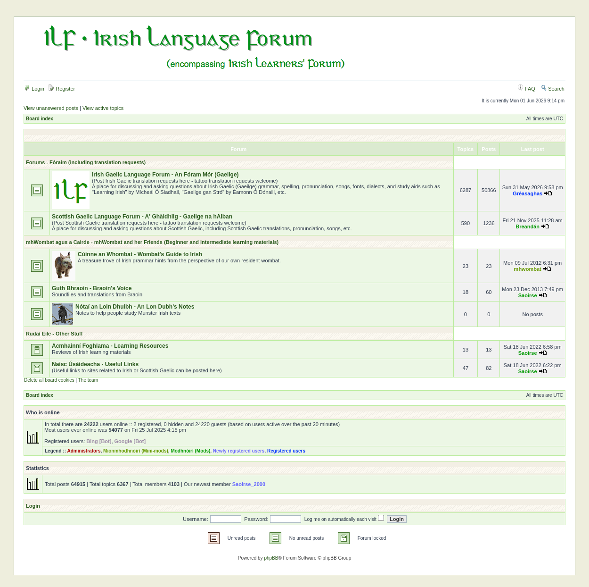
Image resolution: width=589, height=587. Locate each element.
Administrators (83, 450)
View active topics (102, 108)
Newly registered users (239, 450)
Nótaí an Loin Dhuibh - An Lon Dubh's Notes (134, 306)
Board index (39, 118)
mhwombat (527, 269)
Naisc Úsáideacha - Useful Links (95, 364)
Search (552, 89)
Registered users (286, 450)
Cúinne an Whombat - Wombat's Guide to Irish (140, 254)
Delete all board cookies (49, 380)
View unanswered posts (51, 108)
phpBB (271, 558)
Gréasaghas (527, 193)
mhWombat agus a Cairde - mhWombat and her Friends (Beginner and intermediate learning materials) (152, 242)
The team (88, 380)
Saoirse (527, 295)
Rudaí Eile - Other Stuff (54, 333)
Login (34, 89)
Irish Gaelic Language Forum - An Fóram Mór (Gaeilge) (165, 174)
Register (62, 89)
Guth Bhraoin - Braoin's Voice (91, 288)
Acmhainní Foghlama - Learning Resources (110, 346)
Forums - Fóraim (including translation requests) (86, 162)
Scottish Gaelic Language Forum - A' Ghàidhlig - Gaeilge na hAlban (142, 216)
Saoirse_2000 (248, 484)
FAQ (526, 89)
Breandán (527, 226)
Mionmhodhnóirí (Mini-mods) (135, 450)
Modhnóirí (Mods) (190, 450)
